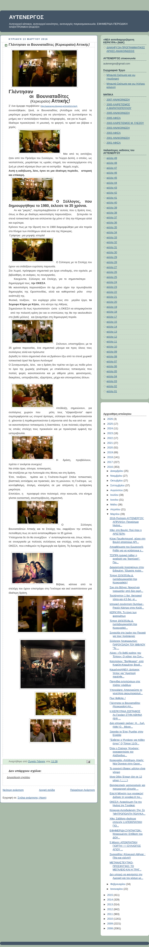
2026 (110, 419)
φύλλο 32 (112, 242)
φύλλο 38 (112, 212)
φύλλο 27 (112, 267)
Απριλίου (115, 509)
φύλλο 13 (112, 331)
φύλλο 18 (112, 311)
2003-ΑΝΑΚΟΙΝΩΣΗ (118, 128)
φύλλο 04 (112, 376)
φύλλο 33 (112, 237)
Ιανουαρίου (117, 889)
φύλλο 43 (112, 187)
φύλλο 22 (112, 292)
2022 (110, 438)
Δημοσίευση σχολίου (18, 777)
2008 (110, 928)
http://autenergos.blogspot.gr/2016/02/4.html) (59, 106)
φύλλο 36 (112, 222)
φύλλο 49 (112, 158)
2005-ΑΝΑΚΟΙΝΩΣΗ (118, 113)
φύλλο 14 (112, 326)
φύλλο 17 (112, 316)
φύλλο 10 (112, 346)
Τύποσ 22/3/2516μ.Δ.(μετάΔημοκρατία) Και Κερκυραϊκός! (123, 579)
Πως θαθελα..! (118, 698)
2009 (110, 923)
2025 (110, 423)
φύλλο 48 (112, 163)
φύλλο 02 (112, 386)
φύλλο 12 (112, 336)
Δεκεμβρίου (117, 471)
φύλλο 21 (112, 297)
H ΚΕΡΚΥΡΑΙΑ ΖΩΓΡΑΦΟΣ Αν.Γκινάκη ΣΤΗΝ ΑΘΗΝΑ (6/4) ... (126, 715)
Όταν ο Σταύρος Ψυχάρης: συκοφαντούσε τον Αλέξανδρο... (124, 752)
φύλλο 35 (112, 227)
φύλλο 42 (112, 192)
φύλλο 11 (112, 341)
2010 (110, 918)
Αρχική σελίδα (47, 790)
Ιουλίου (114, 495)
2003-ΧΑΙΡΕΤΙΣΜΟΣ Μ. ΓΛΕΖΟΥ (125, 123)
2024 (110, 428)
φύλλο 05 (112, 371)
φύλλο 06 (112, 366)
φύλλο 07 (112, 361)
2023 (110, 433)
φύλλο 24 (112, 282)
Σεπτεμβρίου (117, 485)
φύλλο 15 (112, 322)
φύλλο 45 (112, 177)
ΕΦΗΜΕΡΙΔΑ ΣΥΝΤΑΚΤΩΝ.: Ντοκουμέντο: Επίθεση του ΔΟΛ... (126, 834)
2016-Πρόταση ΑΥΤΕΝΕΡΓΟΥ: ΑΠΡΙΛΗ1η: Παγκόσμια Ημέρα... (127, 522)
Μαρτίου (115, 514)
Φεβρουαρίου (118, 884)
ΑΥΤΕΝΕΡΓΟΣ (26, 17)
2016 (110, 467)
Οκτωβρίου (116, 480)
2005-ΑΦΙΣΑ (114, 118)
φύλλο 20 (112, 302)
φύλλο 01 (112, 391)
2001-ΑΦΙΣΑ (114, 142)
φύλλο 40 (112, 202)
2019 (110, 452)
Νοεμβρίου (116, 475)
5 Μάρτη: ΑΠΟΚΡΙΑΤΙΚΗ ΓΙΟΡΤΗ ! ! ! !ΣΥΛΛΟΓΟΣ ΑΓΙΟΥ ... (125, 846)
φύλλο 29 (112, 257)
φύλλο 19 (112, 307)
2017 (110, 462)
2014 (110, 899)
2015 (110, 895)
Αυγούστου (117, 490)
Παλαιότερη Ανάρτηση (82, 790)
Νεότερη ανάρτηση (13, 790)
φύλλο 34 (112, 232)
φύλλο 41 (112, 197)
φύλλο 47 (112, 168)
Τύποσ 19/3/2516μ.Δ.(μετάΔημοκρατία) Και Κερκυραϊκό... (123, 624)
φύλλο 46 (112, 172)
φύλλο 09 (112, 351)
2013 (110, 904)
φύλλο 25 (112, 277)
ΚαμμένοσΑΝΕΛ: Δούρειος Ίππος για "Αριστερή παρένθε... (125, 673)
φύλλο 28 (112, 262)
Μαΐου (114, 504)
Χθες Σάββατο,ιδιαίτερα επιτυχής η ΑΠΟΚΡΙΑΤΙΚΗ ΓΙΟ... (126, 822)
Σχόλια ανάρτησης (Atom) (32, 797)
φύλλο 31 (112, 247)
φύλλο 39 (112, 207)
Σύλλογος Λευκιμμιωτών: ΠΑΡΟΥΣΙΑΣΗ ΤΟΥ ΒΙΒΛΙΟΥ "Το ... (127, 644)
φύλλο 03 (112, 381)
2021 (110, 443)
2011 (110, 914)
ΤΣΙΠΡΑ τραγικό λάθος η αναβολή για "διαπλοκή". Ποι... (125, 559)
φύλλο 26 (112, 272)
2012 (110, 909)
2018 (110, 457)
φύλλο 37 (112, 217)
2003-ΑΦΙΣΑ (114, 133)
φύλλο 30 (112, 252)
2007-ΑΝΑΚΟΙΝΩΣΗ (118, 99)
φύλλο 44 (112, 183)
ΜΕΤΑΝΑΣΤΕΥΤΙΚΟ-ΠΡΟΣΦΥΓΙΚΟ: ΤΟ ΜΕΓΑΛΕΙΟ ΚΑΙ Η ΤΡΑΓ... (126, 866)
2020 (110, 447)
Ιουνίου (114, 499)
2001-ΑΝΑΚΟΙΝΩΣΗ (118, 138)
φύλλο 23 (112, 287)
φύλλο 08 (112, 356)
